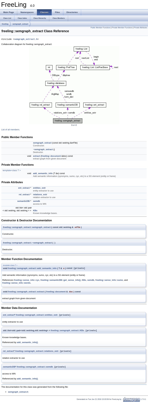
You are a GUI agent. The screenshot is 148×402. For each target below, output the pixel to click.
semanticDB (23, 201)
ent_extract (24, 188)
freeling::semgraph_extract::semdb (35, 367)
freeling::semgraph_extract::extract (26, 291)
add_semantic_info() (27, 342)
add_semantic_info (43, 173)
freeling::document (51, 156)
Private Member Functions (122, 28)
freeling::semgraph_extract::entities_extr (37, 315)
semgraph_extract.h (25, 39)
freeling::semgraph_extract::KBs (67, 330)
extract (36, 156)
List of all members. (10, 129)
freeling (5, 24)
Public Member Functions (100, 28)
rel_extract (24, 194)
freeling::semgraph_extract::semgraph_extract (27, 227)
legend (74, 125)
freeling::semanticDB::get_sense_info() (60, 280)
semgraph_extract (20, 24)
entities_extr (39, 188)
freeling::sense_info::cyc (26, 280)
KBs (35, 210)
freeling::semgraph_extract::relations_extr (36, 351)
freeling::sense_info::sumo (109, 280)
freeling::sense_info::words (16, 283)
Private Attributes (140, 28)
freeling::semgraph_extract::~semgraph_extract (27, 242)
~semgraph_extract (43, 149)
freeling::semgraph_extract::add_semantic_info (32, 268)
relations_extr (40, 194)
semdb (36, 201)
